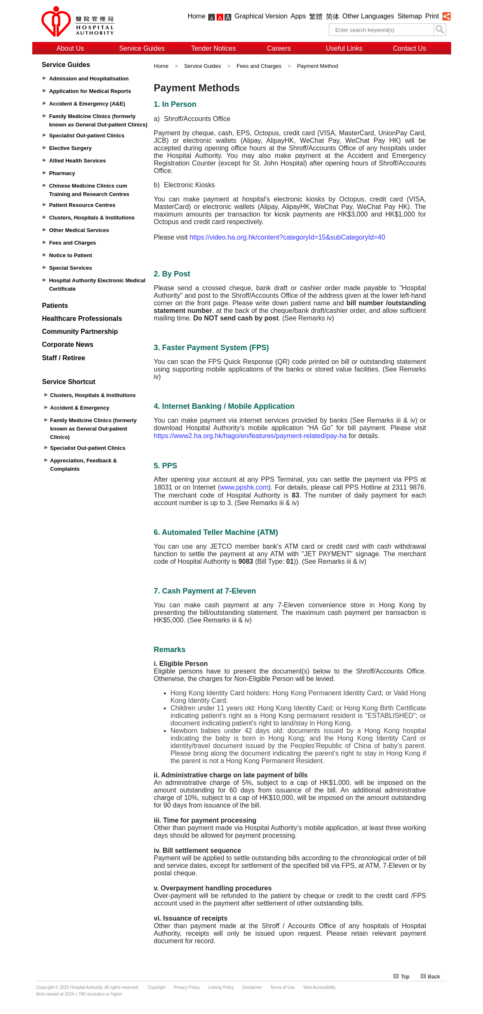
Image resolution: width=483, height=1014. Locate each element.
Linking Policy (221, 987)
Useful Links (344, 48)
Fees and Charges (259, 66)
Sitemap (410, 16)
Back (430, 976)
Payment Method (317, 66)
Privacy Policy (187, 987)
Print (432, 16)
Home (197, 16)
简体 (332, 16)
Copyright (156, 987)
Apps (298, 16)
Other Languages (368, 16)
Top (401, 976)
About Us (70, 48)
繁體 (316, 16)
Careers (279, 48)
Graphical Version (261, 16)
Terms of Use (282, 987)
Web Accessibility (319, 987)
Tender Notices (213, 48)
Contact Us (409, 48)
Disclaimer (252, 987)
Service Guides (142, 48)
